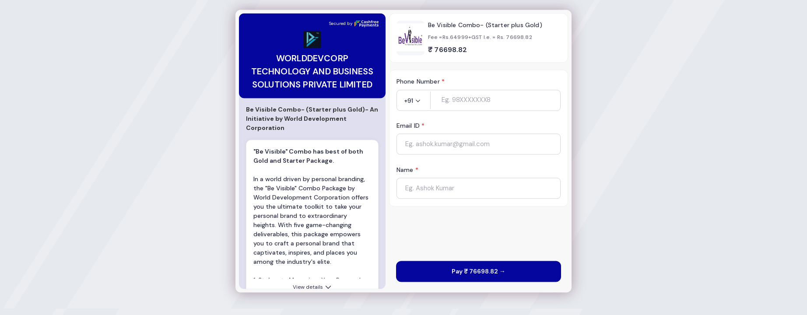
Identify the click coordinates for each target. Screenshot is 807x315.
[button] (413, 101)
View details (313, 287)
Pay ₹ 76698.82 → (478, 272)
